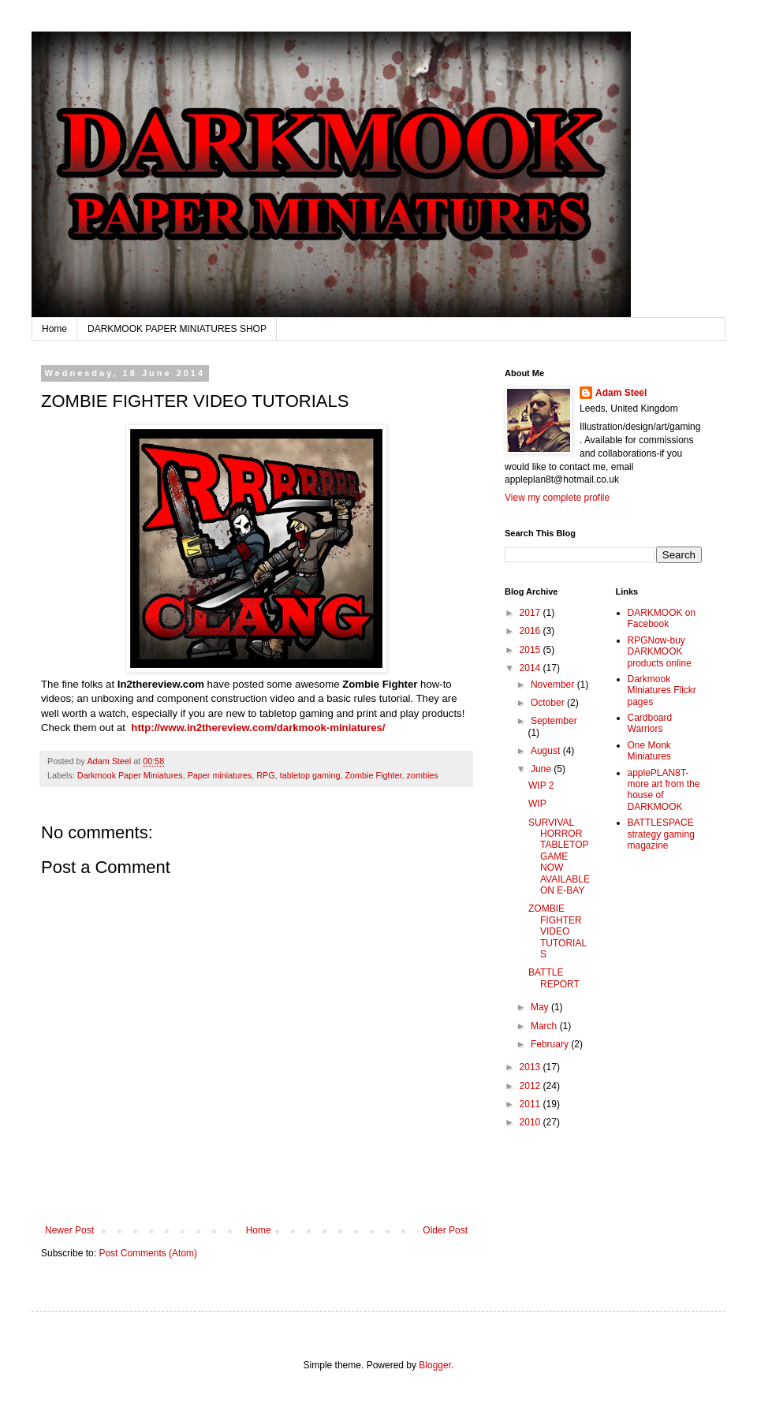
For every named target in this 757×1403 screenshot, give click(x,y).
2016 (531, 630)
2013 (531, 1067)
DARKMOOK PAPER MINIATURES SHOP (177, 328)
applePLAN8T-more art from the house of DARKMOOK (664, 789)
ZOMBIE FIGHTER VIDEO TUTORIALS (557, 931)
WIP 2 (541, 785)
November (554, 684)
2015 (531, 649)
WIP (537, 803)
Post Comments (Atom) (148, 1253)
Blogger (435, 1365)
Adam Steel (621, 392)
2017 (531, 612)
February (551, 1044)
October (549, 702)
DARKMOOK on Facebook (662, 618)
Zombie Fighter (373, 775)
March (545, 1026)
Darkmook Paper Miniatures (130, 775)
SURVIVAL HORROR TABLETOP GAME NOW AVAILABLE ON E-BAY (559, 856)
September (554, 720)
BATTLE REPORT (554, 978)
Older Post (445, 1230)
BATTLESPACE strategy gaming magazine (661, 834)
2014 (531, 668)
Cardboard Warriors (650, 723)
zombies (422, 775)
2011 (531, 1104)
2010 (531, 1122)
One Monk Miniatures (649, 751)
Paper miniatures (220, 775)
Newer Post (69, 1230)
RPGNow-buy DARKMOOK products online (660, 652)
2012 (531, 1085)
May (541, 1007)
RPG (265, 775)
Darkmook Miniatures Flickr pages (662, 690)
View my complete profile (557, 497)
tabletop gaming (310, 775)
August (547, 750)
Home (54, 328)
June (542, 768)
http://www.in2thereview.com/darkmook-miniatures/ (258, 727)
